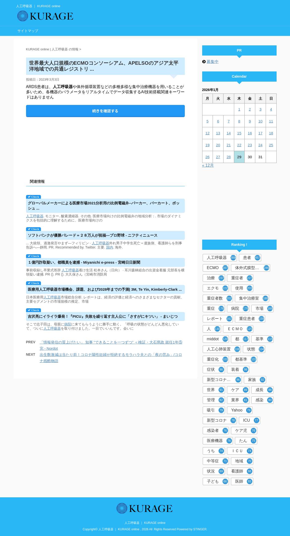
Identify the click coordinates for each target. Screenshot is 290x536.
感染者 (217, 430)
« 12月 (208, 165)
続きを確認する (105, 110)
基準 (264, 339)
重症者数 (219, 298)
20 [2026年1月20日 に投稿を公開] (218, 145)
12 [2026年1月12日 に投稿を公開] (207, 133)
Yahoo (241, 410)
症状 (215, 369)
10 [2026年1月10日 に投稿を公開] (260, 121)
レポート (219, 318)
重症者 (241, 278)
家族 (256, 379)
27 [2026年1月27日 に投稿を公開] (218, 157)
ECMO (217, 268)
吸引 (215, 410)
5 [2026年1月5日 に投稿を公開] (207, 121)
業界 (239, 400)
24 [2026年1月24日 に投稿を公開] (260, 145)
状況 (215, 471)
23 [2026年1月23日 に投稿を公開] (250, 145)
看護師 (241, 471)
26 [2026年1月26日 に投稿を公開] (207, 157)
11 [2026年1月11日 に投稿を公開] (271, 121)
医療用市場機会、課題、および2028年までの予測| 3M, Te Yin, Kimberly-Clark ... (105, 289)
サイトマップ (27, 31)
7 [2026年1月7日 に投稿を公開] (229, 121)
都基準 (245, 359)
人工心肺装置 (223, 349)
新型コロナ (221, 420)
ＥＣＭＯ (239, 329)
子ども (217, 481)
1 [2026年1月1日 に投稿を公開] (239, 109)
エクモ (217, 288)
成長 (264, 390)
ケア (239, 390)
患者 (251, 257)
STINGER (199, 529)
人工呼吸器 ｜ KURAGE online (145, 523)
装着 (239, 369)
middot (217, 339)
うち (215, 451)
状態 (255, 349)
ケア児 (245, 430)
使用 (243, 288)
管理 (215, 400)
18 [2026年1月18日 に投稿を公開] (271, 133)
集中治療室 (253, 298)
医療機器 (219, 440)
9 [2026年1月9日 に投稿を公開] (250, 121)
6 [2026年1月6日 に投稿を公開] (218, 121)
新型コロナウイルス (224, 379)
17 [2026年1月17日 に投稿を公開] (260, 133)
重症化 (217, 359)
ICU (251, 420)
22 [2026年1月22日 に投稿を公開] (239, 145)
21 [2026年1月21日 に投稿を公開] (228, 145)
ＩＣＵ (241, 451)
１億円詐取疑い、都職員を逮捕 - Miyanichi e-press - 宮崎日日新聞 (84, 262)
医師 (243, 481)
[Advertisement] (105, 144)
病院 (67, 324)
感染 (264, 400)
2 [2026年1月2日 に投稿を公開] (250, 109)
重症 (215, 308)
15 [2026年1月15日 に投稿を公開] (239, 133)
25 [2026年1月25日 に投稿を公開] (271, 145)
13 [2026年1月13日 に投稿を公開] (218, 133)
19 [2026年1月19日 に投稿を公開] (207, 145)
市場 (264, 308)
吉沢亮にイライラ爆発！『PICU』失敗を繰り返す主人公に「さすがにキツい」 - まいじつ (103, 316)
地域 (243, 461)
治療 (215, 278)
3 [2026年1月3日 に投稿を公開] (260, 109)
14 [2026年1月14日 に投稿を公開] (228, 133)
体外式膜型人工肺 (252, 268)
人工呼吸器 (34, 216)
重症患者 (251, 318)
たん (247, 440)
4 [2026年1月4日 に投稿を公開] (271, 109)
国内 (109, 247)
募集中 (213, 62)
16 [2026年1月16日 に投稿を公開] (250, 133)
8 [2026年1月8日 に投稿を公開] (239, 121)
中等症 (217, 461)
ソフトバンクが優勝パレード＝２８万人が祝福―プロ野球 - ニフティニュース (93, 235)
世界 (215, 390)
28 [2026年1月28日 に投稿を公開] (228, 157)
